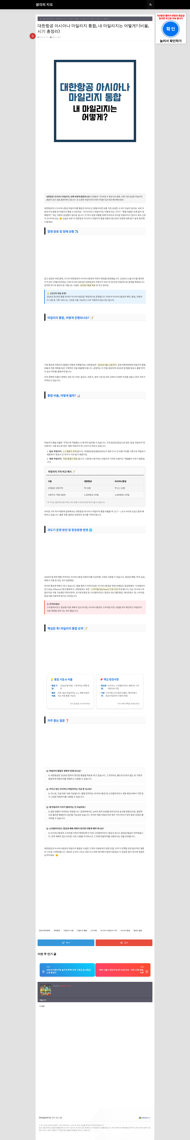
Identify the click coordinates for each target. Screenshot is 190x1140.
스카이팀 (94, 930)
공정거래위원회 (48, 19)
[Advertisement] (95, 165)
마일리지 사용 (68, 930)
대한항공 (57, 930)
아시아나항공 (125, 930)
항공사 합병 (138, 930)
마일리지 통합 (82, 930)
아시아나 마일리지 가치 (108, 930)
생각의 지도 (44, 5)
